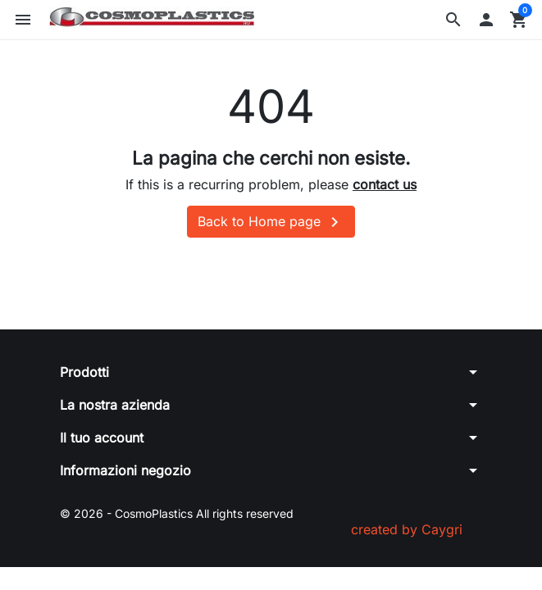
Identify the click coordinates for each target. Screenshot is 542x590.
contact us (385, 184)
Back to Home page (271, 222)
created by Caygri (406, 529)
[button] (453, 19)
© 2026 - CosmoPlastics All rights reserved (177, 513)
